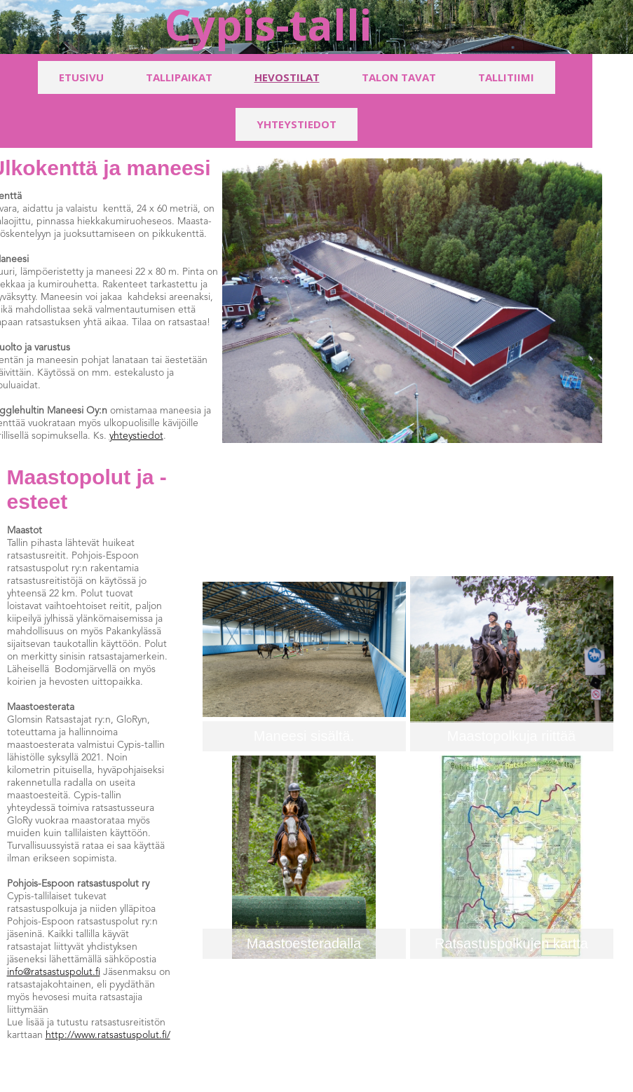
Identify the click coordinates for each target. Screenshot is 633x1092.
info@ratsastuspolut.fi (53, 972)
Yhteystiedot (296, 124)
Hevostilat (287, 77)
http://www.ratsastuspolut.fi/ (108, 1035)
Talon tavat (399, 77)
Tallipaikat (179, 77)
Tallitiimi (506, 77)
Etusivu (81, 77)
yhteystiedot (136, 436)
